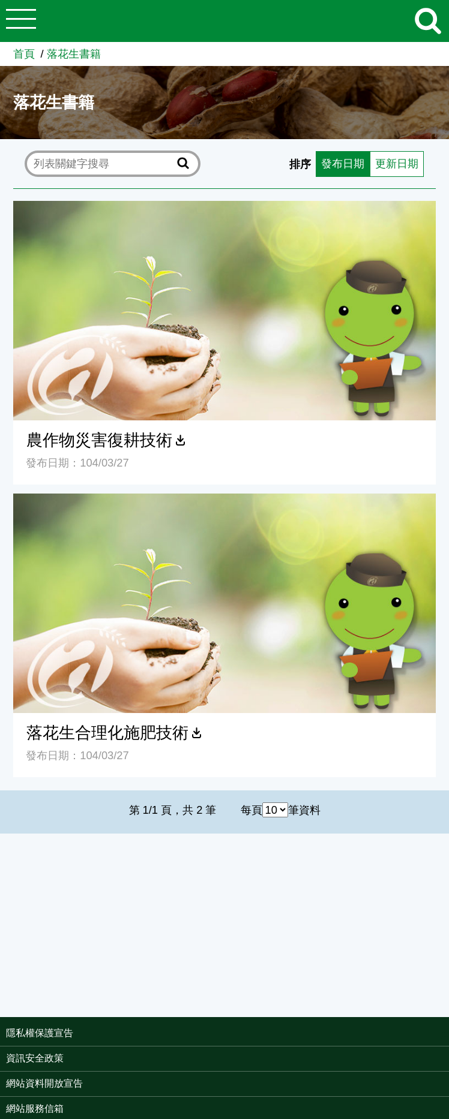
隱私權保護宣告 (39, 1033)
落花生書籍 (74, 53)
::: (445, 1034)
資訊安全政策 (35, 1058)
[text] (103, 163)
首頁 (24, 53)
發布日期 (342, 163)
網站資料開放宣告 (44, 1083)
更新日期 (396, 163)
